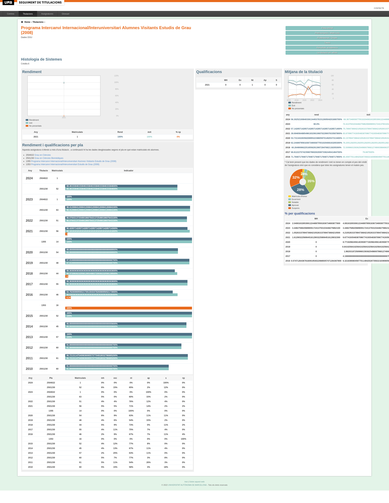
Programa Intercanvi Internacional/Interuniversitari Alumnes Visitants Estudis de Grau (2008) (73, 161)
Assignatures (47, 14)
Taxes (327, 42)
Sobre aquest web (196, 482)
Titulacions (28, 14)
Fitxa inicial (327, 28)
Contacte (379, 8)
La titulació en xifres (327, 52)
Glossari (65, 14)
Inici (186, 482)
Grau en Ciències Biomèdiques (49, 158)
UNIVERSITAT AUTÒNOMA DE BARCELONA (187, 485)
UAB (8, 2)
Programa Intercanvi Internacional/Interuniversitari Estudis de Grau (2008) (65, 164)
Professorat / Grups (327, 37)
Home (27, 22)
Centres (10, 14)
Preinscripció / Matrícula (327, 33)
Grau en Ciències (43, 155)
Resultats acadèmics (327, 47)
